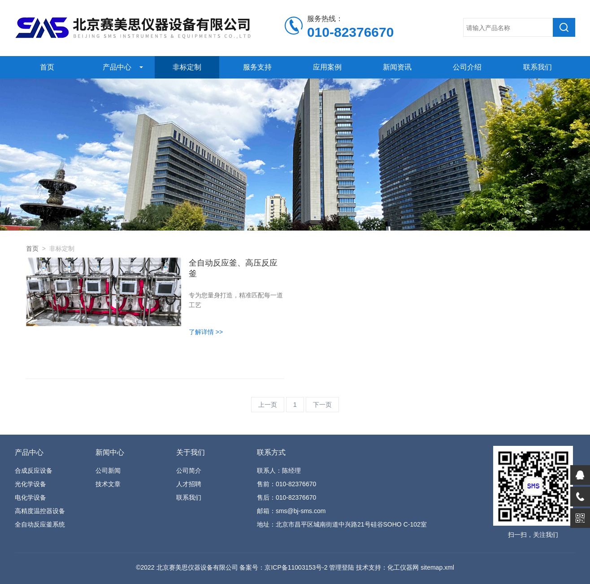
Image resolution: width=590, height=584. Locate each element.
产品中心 (117, 67)
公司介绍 (467, 67)
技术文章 (108, 484)
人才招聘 (188, 484)
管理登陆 (341, 567)
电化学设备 (30, 497)
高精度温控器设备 (40, 510)
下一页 (322, 404)
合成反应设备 (33, 470)
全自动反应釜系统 (40, 524)
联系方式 (271, 452)
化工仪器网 (403, 567)
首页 (47, 67)
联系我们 (537, 67)
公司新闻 (108, 470)
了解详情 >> (206, 332)
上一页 (267, 404)
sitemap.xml (437, 567)
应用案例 (327, 67)
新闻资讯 (397, 67)
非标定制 (187, 67)
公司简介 (188, 470)
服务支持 (257, 67)
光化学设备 (30, 484)
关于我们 (190, 452)
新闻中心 (109, 452)
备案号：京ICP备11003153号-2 (283, 567)
